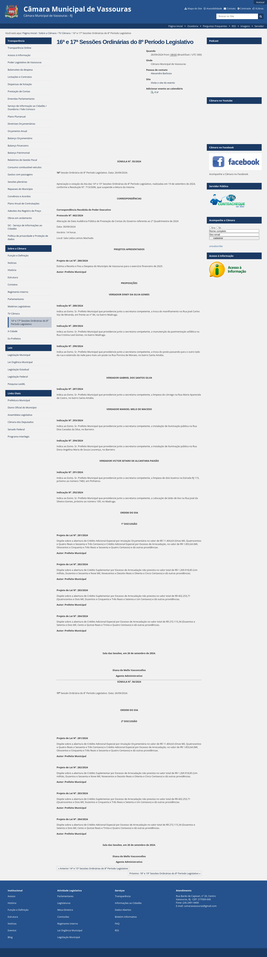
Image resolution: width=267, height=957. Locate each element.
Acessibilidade (214, 8)
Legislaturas (63, 903)
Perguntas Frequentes (215, 26)
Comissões (63, 916)
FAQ (117, 923)
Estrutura (13, 916)
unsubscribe (216, 246)
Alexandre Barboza (161, 73)
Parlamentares (65, 896)
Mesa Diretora (65, 909)
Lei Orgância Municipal (69, 930)
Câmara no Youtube (221, 100)
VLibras (259, 8)
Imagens (245, 26)
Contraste (245, 8)
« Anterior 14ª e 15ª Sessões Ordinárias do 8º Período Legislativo (93, 868)
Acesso (11, 896)
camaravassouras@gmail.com (200, 906)
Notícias (12, 923)
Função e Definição (18, 909)
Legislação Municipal (68, 937)
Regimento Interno (67, 923)
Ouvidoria (192, 26)
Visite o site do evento (163, 82)
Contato (231, 8)
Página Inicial (175, 26)
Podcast (213, 40)
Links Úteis (14, 393)
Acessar (260, 2)
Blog (10, 937)
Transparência (16, 40)
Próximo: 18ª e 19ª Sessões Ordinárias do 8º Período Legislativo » (164, 873)
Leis (10, 347)
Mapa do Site (195, 8)
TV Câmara (64, 33)
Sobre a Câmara (47, 33)
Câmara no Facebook (221, 147)
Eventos (12, 930)
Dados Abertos (123, 909)
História (12, 903)
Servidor (259, 26)
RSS (234, 26)
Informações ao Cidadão (128, 903)
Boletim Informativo (126, 916)
